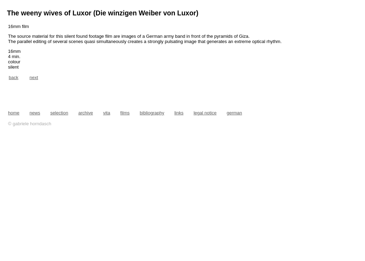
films (125, 112)
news (35, 112)
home (14, 112)
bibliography (152, 112)
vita (106, 112)
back (13, 77)
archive (85, 112)
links (178, 112)
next (33, 77)
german (234, 112)
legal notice (205, 112)
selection (59, 112)
